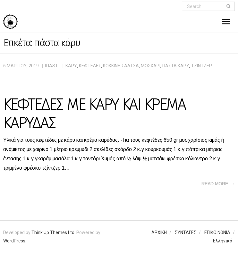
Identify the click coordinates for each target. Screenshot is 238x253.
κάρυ (71, 65)
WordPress (14, 240)
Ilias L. (52, 65)
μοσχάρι (150, 65)
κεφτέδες (90, 65)
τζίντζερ (201, 65)
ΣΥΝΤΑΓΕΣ (185, 232)
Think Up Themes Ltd (52, 232)
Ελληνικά (222, 240)
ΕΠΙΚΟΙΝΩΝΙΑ (217, 232)
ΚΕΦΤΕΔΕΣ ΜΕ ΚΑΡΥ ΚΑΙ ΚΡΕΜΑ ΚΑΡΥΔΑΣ (94, 113)
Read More (214, 183)
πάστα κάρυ (175, 65)
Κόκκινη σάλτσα (121, 65)
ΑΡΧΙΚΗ (159, 232)
